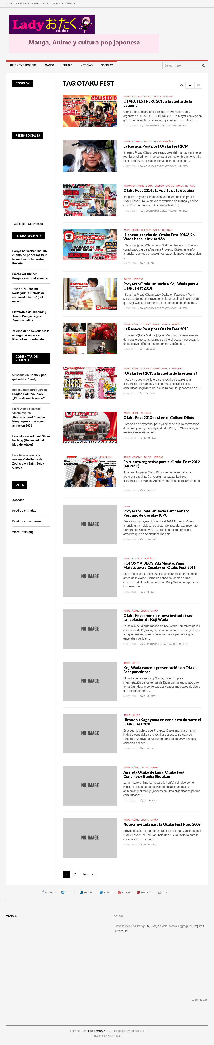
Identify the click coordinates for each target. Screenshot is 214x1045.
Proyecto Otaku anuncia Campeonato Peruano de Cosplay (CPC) (156, 513)
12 (145, 539)
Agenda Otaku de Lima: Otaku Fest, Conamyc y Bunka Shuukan (154, 774)
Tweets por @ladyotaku (27, 223)
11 (145, 800)
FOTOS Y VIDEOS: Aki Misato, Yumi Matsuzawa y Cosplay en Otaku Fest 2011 (159, 565)
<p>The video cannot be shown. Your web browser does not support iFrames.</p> (53, 959)
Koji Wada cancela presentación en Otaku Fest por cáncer (160, 669)
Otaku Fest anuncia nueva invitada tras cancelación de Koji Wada (157, 617)
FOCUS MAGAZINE (97, 1031)
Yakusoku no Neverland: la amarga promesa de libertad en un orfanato (30, 335)
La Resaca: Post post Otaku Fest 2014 (155, 146)
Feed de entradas (24, 510)
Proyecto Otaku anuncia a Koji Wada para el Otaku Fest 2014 (161, 286)
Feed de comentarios (26, 521)
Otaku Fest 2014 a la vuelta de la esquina (158, 190)
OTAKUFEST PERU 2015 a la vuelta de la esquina (157, 103)
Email (163, 892)
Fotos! (118, 915)
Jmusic (46, 3)
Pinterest (144, 892)
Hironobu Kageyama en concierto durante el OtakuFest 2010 (162, 722)
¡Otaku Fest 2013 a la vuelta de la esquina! (160, 373)
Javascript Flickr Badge (130, 926)
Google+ (124, 892)
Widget (195, 999)
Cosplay (70, 3)
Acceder (18, 500)
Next (88, 874)
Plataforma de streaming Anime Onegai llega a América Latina (29, 316)
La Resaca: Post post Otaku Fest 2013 (155, 329)
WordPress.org (22, 532)
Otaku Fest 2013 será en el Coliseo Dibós (158, 417)
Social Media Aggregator (176, 926)
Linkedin (87, 892)
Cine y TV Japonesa (18, 3)
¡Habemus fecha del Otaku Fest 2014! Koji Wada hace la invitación (160, 237)
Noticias (58, 3)
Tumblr (106, 892)
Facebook (49, 892)
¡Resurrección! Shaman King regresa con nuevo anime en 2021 (28, 421)
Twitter (67, 892)
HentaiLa (18, 436)
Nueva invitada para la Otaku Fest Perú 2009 (161, 824)
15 (145, 438)
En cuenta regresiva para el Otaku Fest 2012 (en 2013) (161, 464)
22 (145, 845)
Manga (35, 3)
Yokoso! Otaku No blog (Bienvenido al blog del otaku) (31, 440)
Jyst (153, 926)
